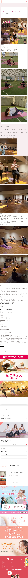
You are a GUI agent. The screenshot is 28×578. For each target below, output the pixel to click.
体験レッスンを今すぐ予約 (8, 566)
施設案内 (3, 448)
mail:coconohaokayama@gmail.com (7, 327)
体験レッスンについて (7, 562)
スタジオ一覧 (3, 351)
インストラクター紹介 (5, 415)
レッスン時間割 (4, 409)
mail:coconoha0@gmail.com (6, 309)
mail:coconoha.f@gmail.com (6, 318)
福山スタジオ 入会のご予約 (6, 418)
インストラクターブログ (5, 412)
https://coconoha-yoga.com (8, 303)
